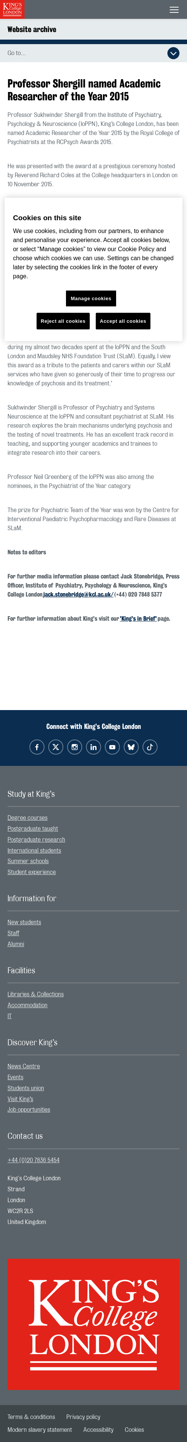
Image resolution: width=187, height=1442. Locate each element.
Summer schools (28, 861)
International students (34, 851)
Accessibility (98, 1430)
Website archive (32, 29)
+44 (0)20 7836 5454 (34, 1160)
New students (24, 922)
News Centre (24, 1066)
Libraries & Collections (36, 994)
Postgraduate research (36, 840)
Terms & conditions (31, 1417)
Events (15, 1077)
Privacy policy (83, 1417)
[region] (93, 269)
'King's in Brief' (138, 618)
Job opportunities (29, 1110)
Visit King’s (20, 1099)
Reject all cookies (63, 321)
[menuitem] (93, 818)
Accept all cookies (123, 321)
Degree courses (28, 818)
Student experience (32, 872)
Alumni (16, 944)
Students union (26, 1088)
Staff (13, 933)
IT (10, 1016)
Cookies (134, 1430)
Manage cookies (91, 298)
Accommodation (28, 1005)
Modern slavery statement (40, 1430)
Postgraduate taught (33, 829)
